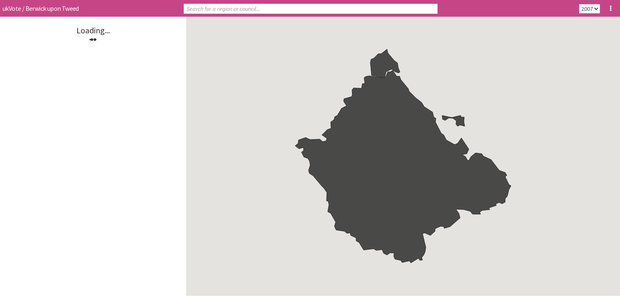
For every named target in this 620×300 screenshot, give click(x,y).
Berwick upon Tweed (52, 8)
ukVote (12, 8)
